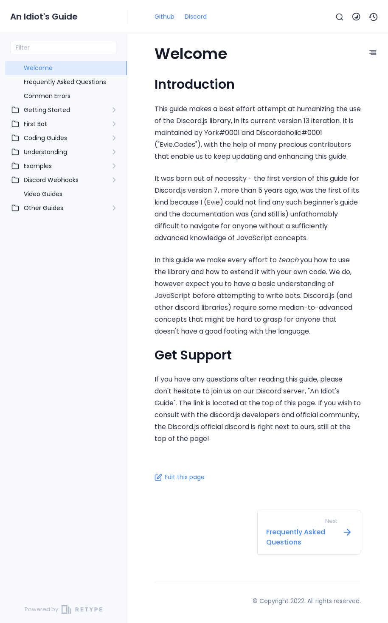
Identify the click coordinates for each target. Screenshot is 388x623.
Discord (196, 16)
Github (164, 16)
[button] (373, 16)
